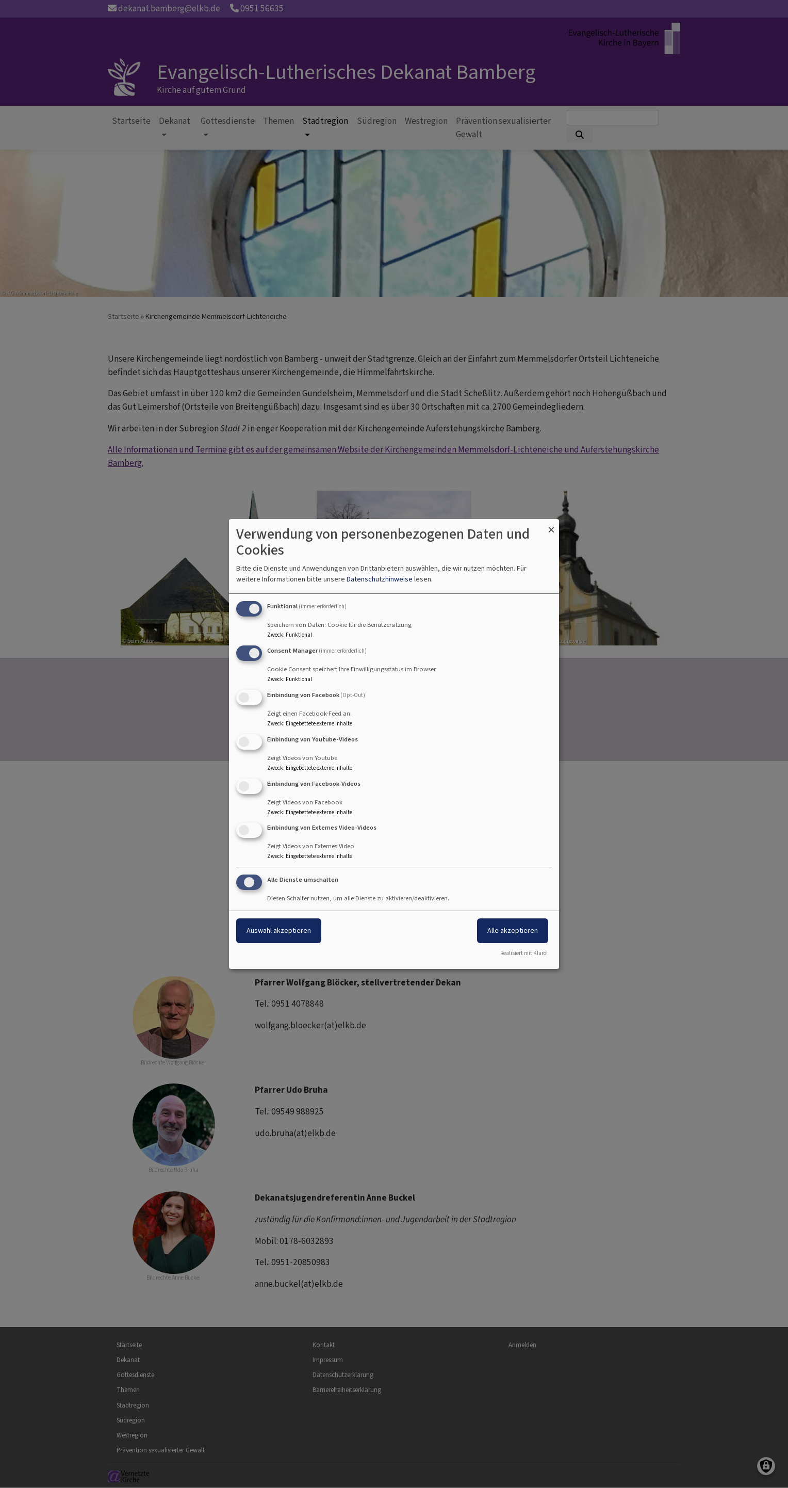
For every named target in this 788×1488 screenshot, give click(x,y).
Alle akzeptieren (512, 930)
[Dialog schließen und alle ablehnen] (551, 525)
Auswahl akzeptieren (279, 930)
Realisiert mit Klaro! (524, 953)
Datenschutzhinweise (380, 579)
